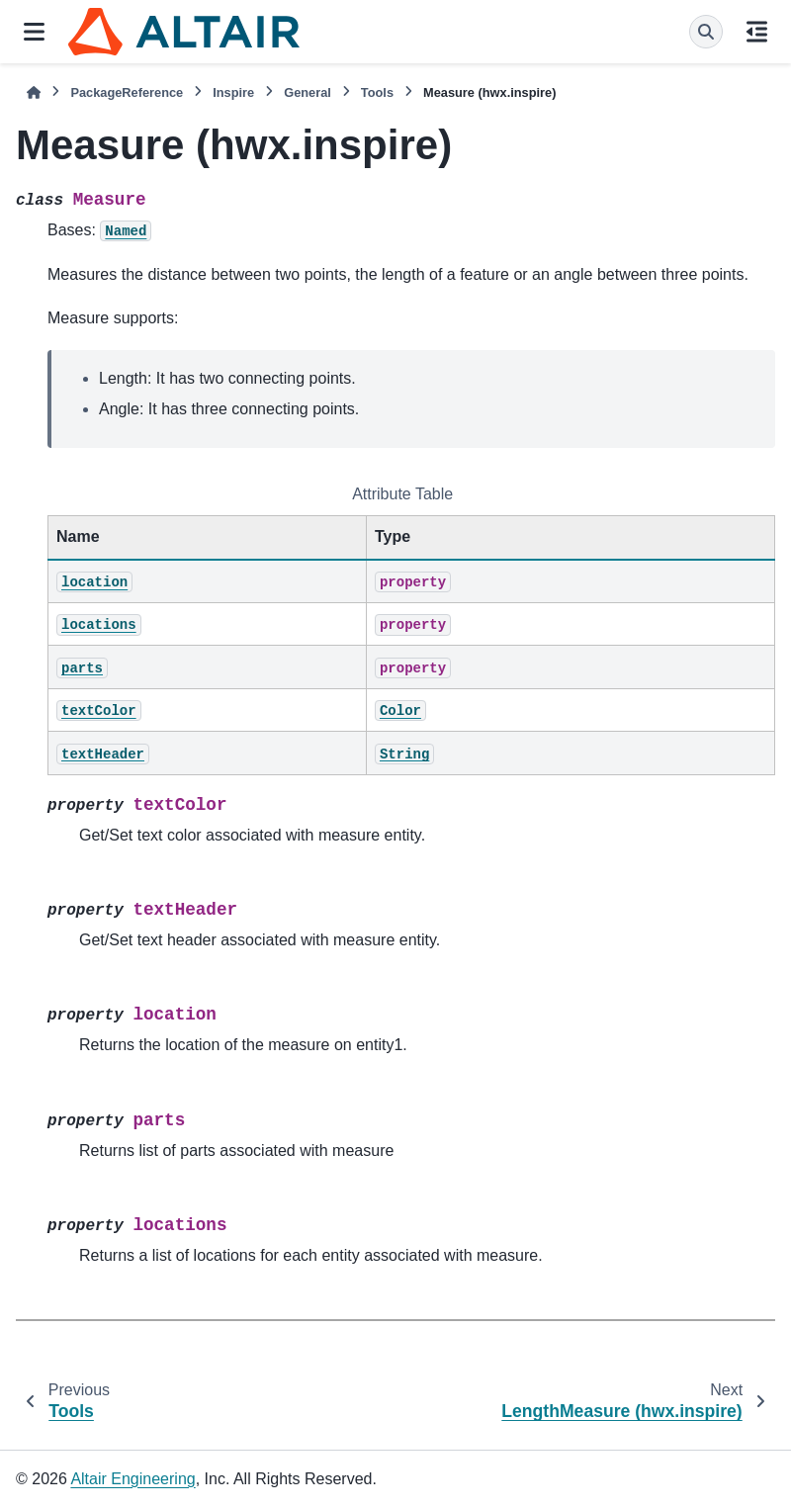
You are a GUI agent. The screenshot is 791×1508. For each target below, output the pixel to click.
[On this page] (757, 31)
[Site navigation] (34, 31)
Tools (377, 92)
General (307, 92)
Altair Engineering (132, 1478)
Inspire (233, 92)
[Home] (34, 92)
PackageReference (126, 92)
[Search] (706, 31)
